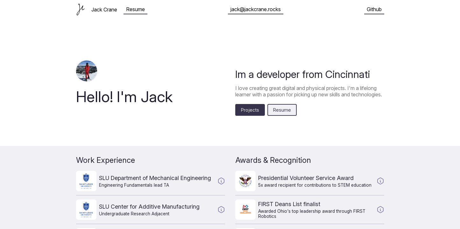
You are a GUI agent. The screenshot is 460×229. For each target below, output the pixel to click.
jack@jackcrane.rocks (255, 9)
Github (374, 9)
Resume (135, 9)
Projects (250, 110)
